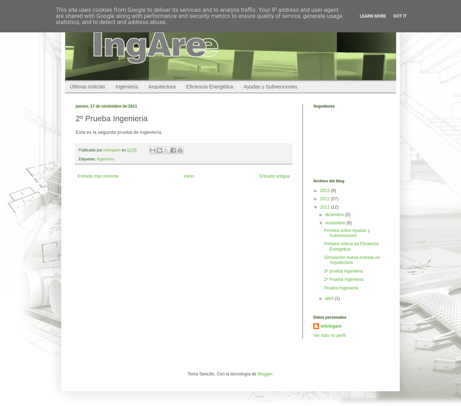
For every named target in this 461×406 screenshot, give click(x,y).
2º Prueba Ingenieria (343, 279)
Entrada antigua (274, 176)
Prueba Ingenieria (341, 288)
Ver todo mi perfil (329, 335)
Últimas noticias (87, 87)
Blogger (265, 374)
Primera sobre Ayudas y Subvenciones (347, 233)
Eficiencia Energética (209, 87)
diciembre (335, 214)
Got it (400, 16)
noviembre (335, 222)
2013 (325, 190)
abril (330, 298)
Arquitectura (161, 87)
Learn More (373, 16)
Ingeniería (127, 87)
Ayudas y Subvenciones (270, 87)
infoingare (112, 150)
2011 (325, 207)
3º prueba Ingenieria (343, 271)
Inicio (189, 176)
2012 (325, 198)
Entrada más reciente (97, 176)
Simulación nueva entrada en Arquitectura (352, 260)
